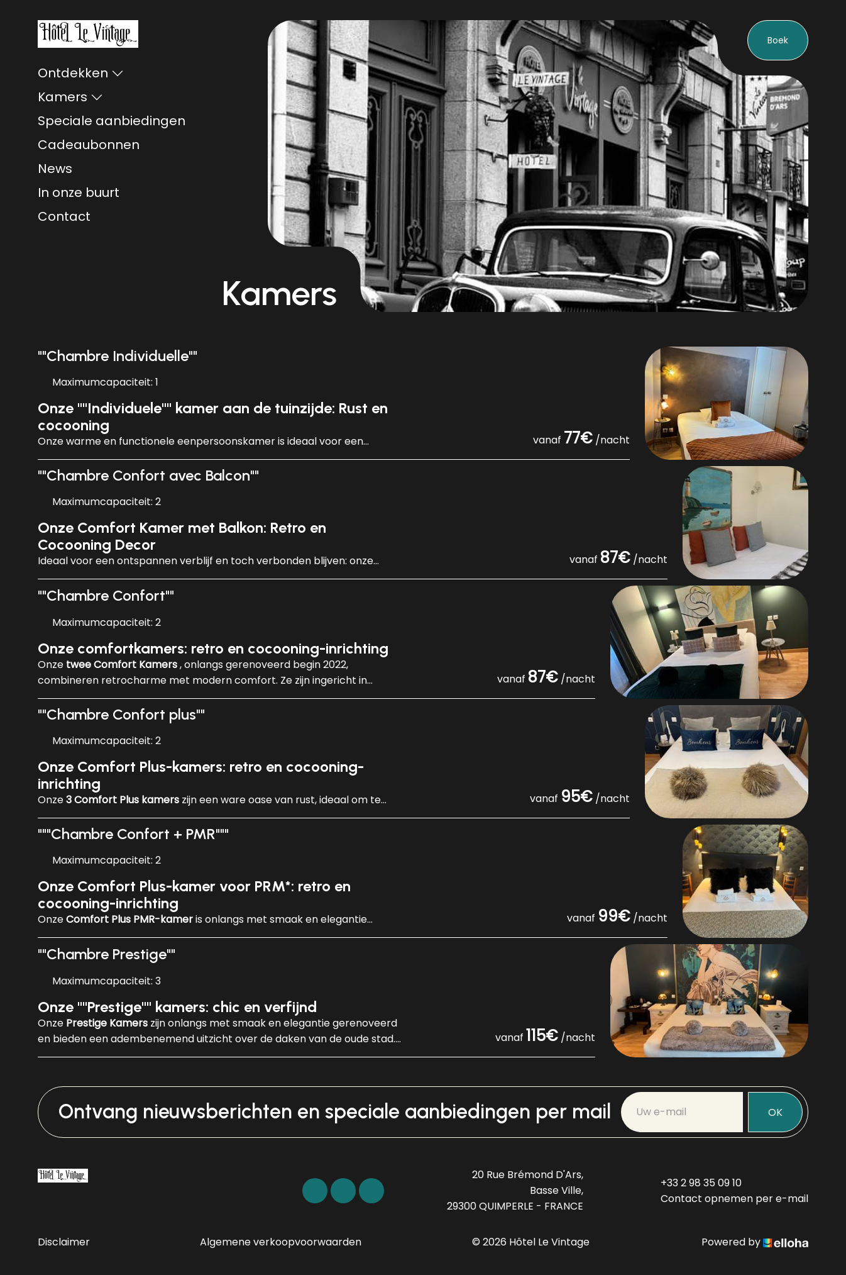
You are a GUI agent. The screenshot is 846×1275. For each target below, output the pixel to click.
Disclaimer (64, 1242)
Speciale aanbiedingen (111, 121)
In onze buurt (78, 192)
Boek (777, 40)
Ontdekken (81, 73)
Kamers (70, 97)
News (55, 168)
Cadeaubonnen (89, 144)
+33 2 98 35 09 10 (694, 1183)
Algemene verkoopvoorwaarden (280, 1242)
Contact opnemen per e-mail (727, 1198)
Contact (64, 216)
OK (775, 1112)
